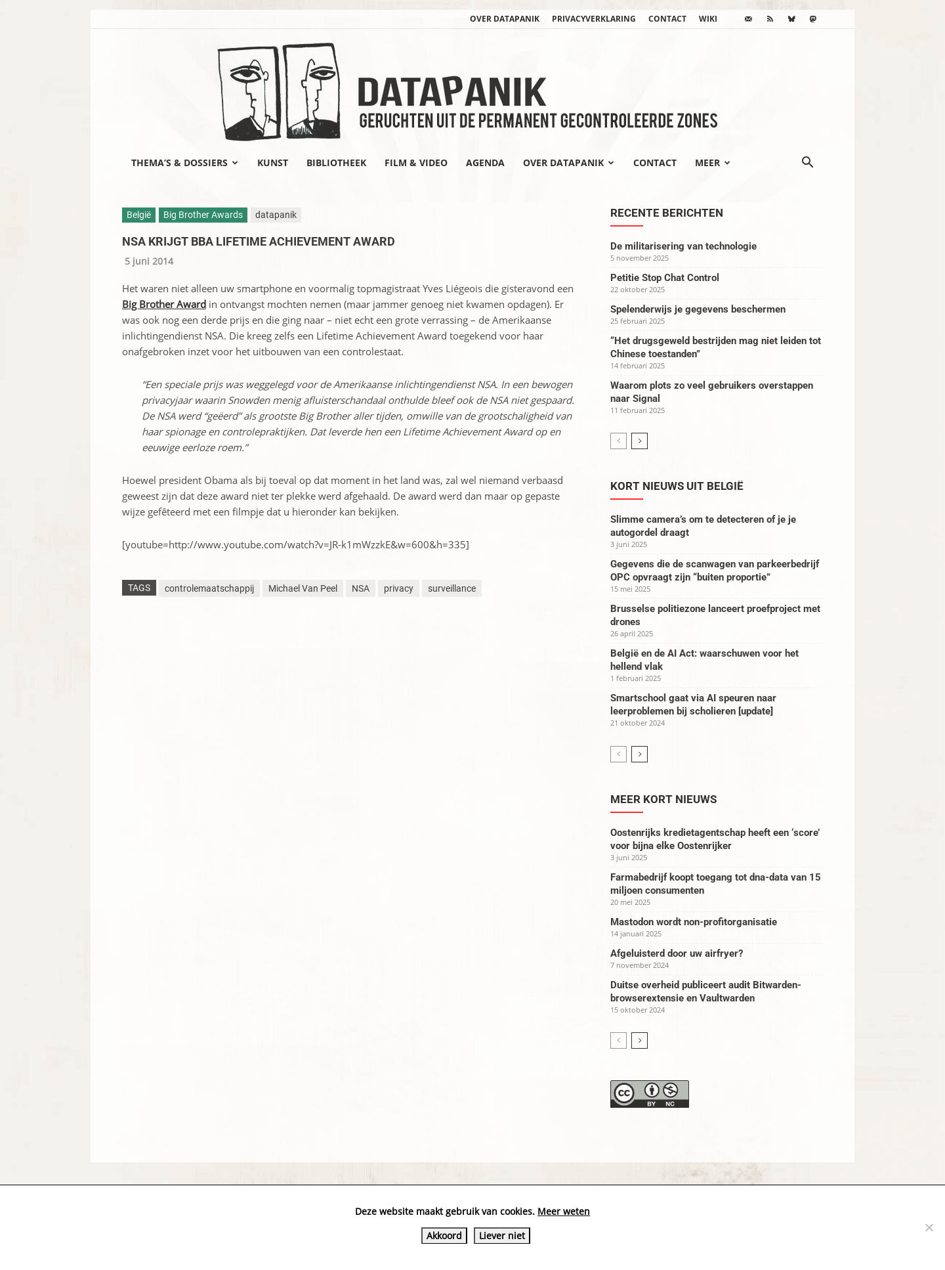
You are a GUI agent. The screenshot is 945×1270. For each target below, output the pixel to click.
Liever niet (502, 1235)
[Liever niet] (928, 1227)
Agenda (485, 162)
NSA (360, 588)
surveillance (452, 588)
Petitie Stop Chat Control (664, 278)
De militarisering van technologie (683, 246)
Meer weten (563, 1211)
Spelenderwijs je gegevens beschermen (698, 309)
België (139, 214)
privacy (398, 588)
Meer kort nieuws (663, 799)
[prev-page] (618, 441)
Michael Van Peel (302, 588)
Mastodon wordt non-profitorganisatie (693, 922)
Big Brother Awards (203, 214)
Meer (712, 162)
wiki (708, 18)
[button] (807, 163)
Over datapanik (504, 18)
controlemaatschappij (209, 588)
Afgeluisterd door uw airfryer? (676, 953)
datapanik (276, 214)
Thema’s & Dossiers (184, 162)
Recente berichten (666, 212)
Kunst (272, 162)
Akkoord (444, 1235)
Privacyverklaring (594, 18)
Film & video (416, 162)
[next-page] (639, 441)
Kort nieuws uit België (677, 486)
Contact (667, 18)
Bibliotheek (336, 162)
